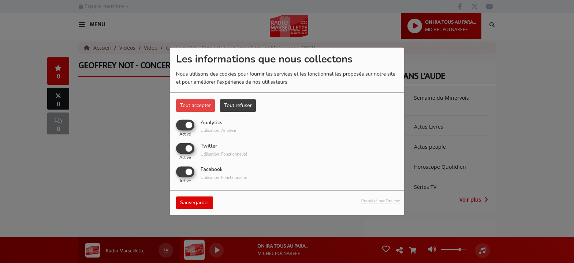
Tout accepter (195, 105)
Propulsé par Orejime (380, 201)
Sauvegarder (194, 202)
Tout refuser (238, 105)
